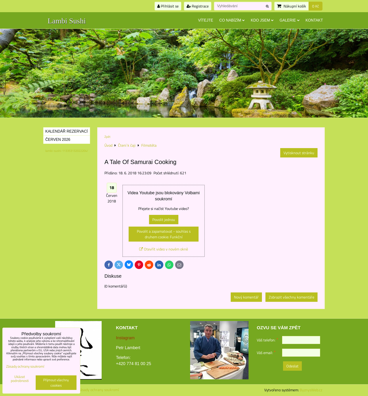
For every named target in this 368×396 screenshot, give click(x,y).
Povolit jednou (163, 219)
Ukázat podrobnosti (20, 379)
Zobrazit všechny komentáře (291, 297)
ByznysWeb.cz (311, 390)
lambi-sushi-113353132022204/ (66, 150)
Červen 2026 (57, 140)
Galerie (289, 20)
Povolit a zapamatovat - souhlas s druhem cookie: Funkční (164, 234)
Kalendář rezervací (66, 131)
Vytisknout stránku (299, 153)
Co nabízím (232, 20)
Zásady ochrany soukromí (98, 389)
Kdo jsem (262, 20)
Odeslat (292, 366)
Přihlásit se (168, 6)
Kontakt (314, 20)
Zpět (107, 136)
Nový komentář (246, 297)
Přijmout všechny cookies (56, 382)
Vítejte (205, 20)
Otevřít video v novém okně (163, 249)
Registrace (198, 6)
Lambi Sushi (67, 21)
